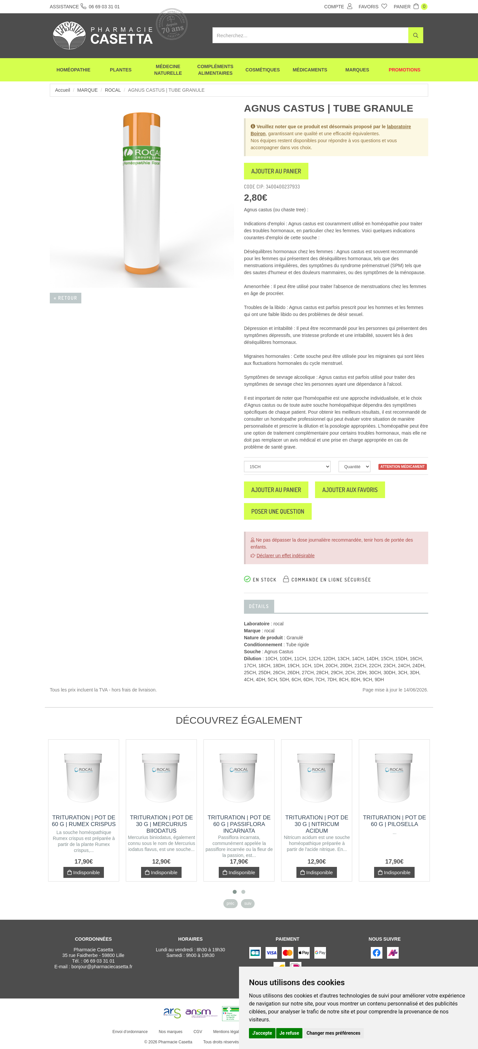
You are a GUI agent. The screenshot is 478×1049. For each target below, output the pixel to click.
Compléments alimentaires (215, 70)
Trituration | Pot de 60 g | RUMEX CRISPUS (84, 820)
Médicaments (310, 69)
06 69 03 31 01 (99, 961)
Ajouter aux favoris (350, 489)
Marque (87, 90)
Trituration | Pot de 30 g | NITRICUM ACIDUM (317, 824)
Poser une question (277, 511)
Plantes (120, 69)
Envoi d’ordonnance (130, 1031)
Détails (259, 606)
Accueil (62, 90)
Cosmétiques (263, 69)
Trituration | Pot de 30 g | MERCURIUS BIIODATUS (161, 824)
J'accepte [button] (262, 1033)
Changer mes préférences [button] (333, 1033)
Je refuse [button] (289, 1033)
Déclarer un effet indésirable (286, 555)
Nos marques (170, 1031)
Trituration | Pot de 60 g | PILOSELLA (394, 820)
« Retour (65, 298)
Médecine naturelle (168, 70)
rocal (113, 90)
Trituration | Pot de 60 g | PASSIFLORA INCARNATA (239, 824)
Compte (338, 6)
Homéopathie (73, 69)
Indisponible (83, 872)
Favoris (373, 6)
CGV (198, 1031)
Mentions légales (228, 1031)
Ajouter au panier (276, 171)
